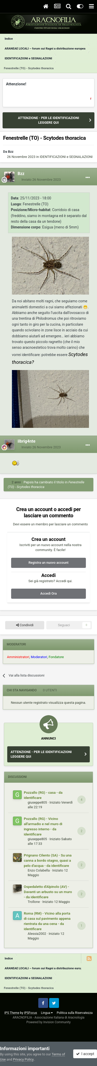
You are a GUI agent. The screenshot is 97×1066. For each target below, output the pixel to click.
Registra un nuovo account (48, 563)
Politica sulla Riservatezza (75, 1013)
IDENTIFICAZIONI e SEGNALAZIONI (66, 157)
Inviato (41, 180)
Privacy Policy (23, 1059)
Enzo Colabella (39, 870)
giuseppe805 (37, 802)
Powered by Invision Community (48, 1022)
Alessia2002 (37, 934)
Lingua (47, 1013)
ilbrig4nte (26, 441)
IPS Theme (11, 1013)
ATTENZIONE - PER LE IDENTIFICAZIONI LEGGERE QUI (48, 120)
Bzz (11, 152)
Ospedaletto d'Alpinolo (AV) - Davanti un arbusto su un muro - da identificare (48, 891)
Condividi (25, 625)
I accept (85, 1054)
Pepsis (29, 482)
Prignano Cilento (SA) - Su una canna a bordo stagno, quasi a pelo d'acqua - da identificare (48, 860)
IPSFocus (30, 1013)
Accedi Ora (48, 593)
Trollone (34, 902)
